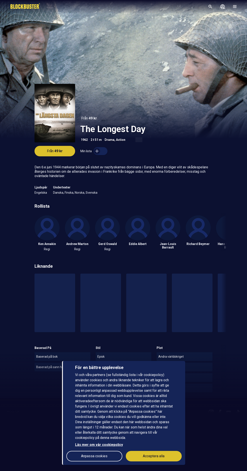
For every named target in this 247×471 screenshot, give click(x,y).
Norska (79, 192)
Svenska (91, 192)
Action (120, 139)
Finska (69, 192)
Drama (109, 139)
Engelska (41, 192)
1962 (84, 139)
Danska (58, 192)
